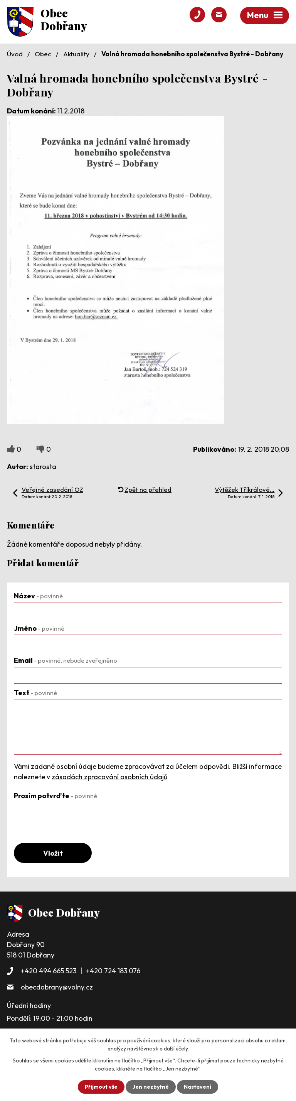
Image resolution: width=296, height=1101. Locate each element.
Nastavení (197, 1086)
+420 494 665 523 (48, 970)
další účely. (176, 1048)
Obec (43, 54)
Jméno (39, 628)
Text (35, 692)
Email (65, 660)
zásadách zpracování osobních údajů (109, 776)
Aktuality (76, 54)
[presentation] (72, 817)
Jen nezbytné (151, 1086)
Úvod (15, 54)
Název (38, 595)
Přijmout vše (101, 1086)
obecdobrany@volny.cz (57, 987)
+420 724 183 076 (113, 970)
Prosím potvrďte (55, 795)
